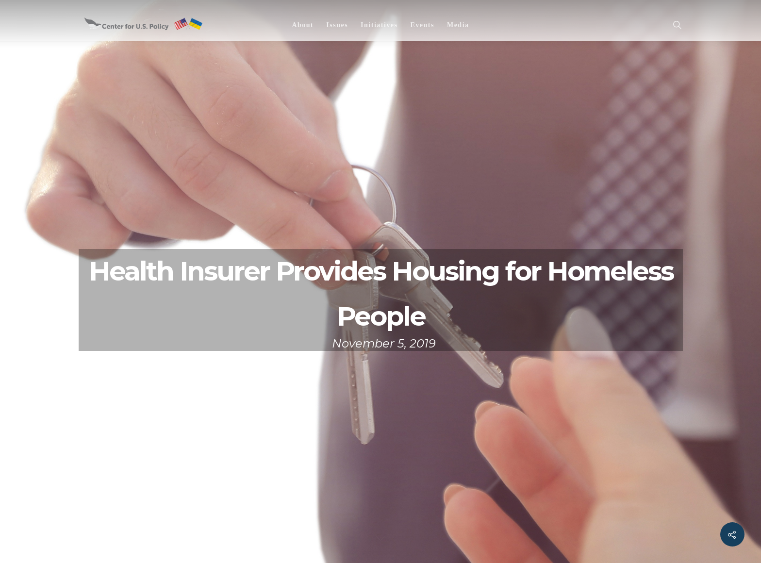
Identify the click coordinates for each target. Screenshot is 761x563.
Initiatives (379, 25)
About (303, 25)
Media (458, 25)
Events (422, 25)
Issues (337, 25)
